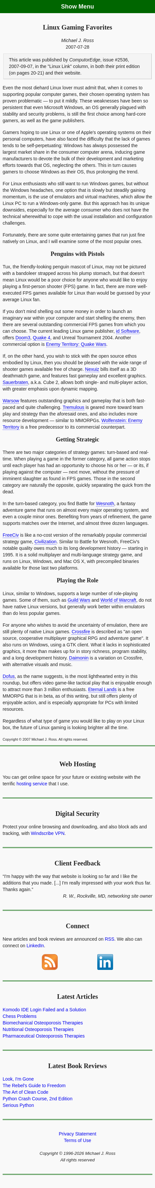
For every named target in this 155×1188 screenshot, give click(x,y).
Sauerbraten (15, 382)
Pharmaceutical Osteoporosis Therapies (44, 1036)
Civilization (46, 541)
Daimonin (78, 658)
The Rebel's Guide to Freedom (34, 1085)
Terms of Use (77, 1140)
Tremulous (73, 407)
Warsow (11, 400)
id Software (127, 331)
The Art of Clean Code (25, 1092)
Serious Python (18, 1105)
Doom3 (22, 337)
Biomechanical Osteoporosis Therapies (43, 1022)
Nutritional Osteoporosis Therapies (38, 1029)
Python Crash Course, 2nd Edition (38, 1098)
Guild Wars (79, 600)
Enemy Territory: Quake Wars (76, 344)
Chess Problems (20, 1016)
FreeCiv (11, 535)
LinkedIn (35, 945)
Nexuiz (92, 369)
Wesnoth (105, 503)
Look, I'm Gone (18, 1079)
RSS (109, 939)
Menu (86, 6)
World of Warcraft (118, 600)
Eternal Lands (102, 689)
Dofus (9, 676)
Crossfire (81, 631)
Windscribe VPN (48, 833)
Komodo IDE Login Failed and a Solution (44, 1009)
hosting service (31, 783)
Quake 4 (41, 337)
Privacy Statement (77, 1133)
